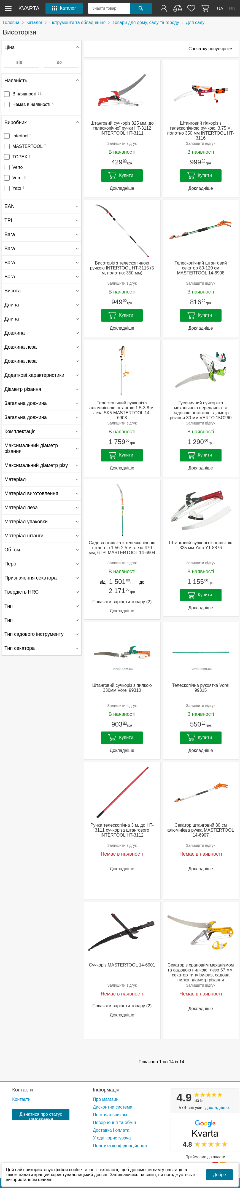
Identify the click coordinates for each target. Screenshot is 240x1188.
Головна (11, 22)
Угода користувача (112, 1138)
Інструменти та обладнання (77, 22)
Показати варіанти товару (122, 601)
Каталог (34, 22)
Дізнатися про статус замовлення (41, 1116)
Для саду (195, 22)
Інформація (106, 1090)
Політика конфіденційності (120, 1145)
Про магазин (105, 1099)
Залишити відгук (122, 143)
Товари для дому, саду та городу (145, 22)
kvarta (29, 8)
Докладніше (122, 188)
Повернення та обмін (114, 1122)
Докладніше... (219, 1107)
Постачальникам (110, 1114)
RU (232, 8)
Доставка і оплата (111, 1130)
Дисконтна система (112, 1107)
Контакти (22, 1090)
